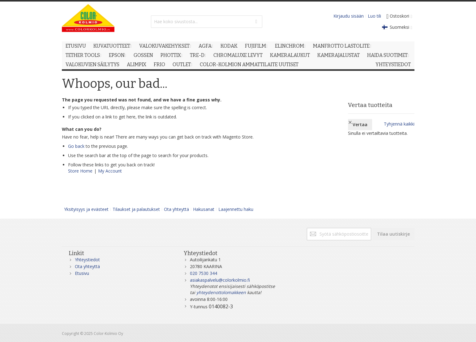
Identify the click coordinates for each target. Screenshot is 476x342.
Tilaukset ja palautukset (136, 209)
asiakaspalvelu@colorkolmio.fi (220, 280)
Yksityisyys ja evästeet (86, 209)
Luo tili (374, 16)
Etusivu (82, 273)
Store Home (80, 171)
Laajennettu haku (235, 209)
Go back (76, 146)
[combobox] (206, 21)
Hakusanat (203, 209)
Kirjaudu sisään (348, 16)
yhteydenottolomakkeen (221, 292)
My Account (110, 171)
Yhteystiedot (87, 260)
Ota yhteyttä (176, 209)
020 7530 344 (203, 273)
